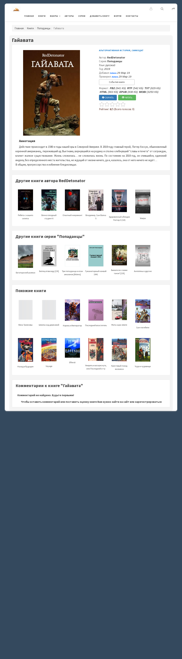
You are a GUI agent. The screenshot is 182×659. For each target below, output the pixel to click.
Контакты (132, 16)
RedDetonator (116, 57)
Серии (81, 16)
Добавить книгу (99, 16)
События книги (117, 82)
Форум (118, 16)
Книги (42, 16)
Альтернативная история (114, 50)
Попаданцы (43, 28)
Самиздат (138, 50)
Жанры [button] (54, 16)
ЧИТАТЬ (127, 97)
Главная (29, 16)
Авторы (69, 16)
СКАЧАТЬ (108, 97)
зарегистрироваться (148, 401)
